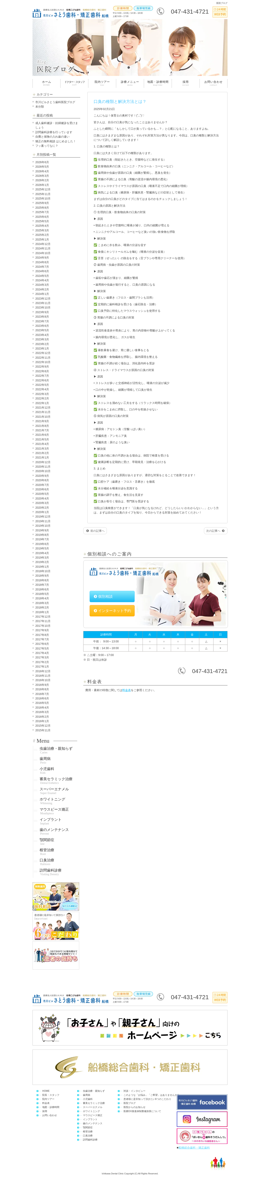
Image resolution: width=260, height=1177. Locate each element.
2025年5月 (42, 221)
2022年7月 (42, 375)
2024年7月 (42, 266)
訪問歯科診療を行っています (53, 132)
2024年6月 (42, 271)
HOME (46, 1091)
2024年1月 (42, 294)
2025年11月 (43, 194)
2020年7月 (42, 485)
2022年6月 (42, 380)
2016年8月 (42, 689)
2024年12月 (43, 244)
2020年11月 (43, 466)
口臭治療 (47, 862)
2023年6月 (42, 325)
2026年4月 (42, 171)
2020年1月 (42, 512)
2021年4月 (42, 444)
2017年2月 (42, 662)
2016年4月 (42, 707)
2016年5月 (42, 702)
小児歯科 (47, 771)
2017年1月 (42, 666)
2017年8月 (42, 635)
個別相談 (103, 596)
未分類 (39, 106)
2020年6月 (42, 489)
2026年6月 (42, 162)
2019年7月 (42, 539)
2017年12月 (43, 616)
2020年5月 (42, 493)
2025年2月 (42, 234)
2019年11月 (43, 521)
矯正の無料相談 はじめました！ (55, 141)
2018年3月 (42, 603)
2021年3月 (42, 448)
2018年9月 (42, 575)
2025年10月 (43, 198)
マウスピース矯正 (54, 811)
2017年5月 (42, 648)
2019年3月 (42, 557)
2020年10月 (43, 471)
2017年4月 (42, 653)
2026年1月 (42, 185)
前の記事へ (95, 530)
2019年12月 (43, 516)
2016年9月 (42, 684)
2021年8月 (42, 425)
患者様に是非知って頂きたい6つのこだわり (147, 1099)
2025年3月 (42, 230)
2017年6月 (42, 643)
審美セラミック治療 (56, 781)
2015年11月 (43, 730)
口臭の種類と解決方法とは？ (120, 101)
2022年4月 (42, 389)
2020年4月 (42, 498)
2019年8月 (42, 534)
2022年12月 (43, 353)
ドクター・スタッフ (74, 83)
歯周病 (45, 760)
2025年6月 (42, 216)
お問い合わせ (213, 83)
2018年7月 (42, 584)
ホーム (46, 83)
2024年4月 (42, 280)
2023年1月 (42, 348)
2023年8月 (42, 316)
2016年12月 (43, 671)
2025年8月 (42, 207)
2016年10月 (43, 680)
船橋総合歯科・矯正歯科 (194, 1147)
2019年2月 (42, 562)
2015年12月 (43, 725)
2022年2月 (42, 398)
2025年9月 (42, 203)
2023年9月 (42, 312)
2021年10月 (43, 416)
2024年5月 (42, 275)
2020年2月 (42, 507)
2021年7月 (42, 430)
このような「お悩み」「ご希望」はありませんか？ (152, 1095)
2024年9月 (42, 257)
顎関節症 (47, 842)
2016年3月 (42, 712)
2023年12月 (43, 298)
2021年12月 (43, 407)
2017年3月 (42, 657)
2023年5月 (42, 330)
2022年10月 (43, 362)
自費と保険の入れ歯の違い (52, 136)
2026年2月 (42, 180)
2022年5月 (42, 384)
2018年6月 (42, 589)
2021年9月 (42, 421)
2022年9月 (42, 366)
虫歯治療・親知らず (56, 750)
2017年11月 (43, 621)
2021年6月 (42, 434)
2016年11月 (43, 675)
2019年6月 (42, 544)
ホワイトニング (52, 801)
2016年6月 (42, 698)
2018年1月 (42, 612)
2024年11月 (43, 248)
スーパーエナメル (54, 791)
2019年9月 (42, 530)
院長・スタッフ (50, 1095)
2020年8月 (42, 480)
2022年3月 (42, 394)
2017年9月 (42, 630)
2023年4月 (42, 335)
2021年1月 (42, 457)
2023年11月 (43, 303)
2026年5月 (42, 166)
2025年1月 (42, 239)
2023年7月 (42, 321)
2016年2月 (42, 716)
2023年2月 (42, 344)
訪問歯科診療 (51, 872)
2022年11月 (43, 357)
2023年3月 (42, 339)
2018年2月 (42, 607)
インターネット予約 (112, 611)
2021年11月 (43, 412)
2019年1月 (42, 566)
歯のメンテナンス (54, 831)
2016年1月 (42, 721)
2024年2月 (42, 289)
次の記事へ (215, 530)
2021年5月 (42, 439)
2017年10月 (43, 625)
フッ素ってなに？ (46, 145)
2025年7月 (42, 212)
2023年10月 (43, 307)
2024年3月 (42, 284)
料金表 (126, 690)
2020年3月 (42, 503)
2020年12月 (43, 462)
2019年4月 (42, 553)
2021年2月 (42, 453)
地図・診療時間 (158, 83)
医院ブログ (130, 1103)
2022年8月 (42, 371)
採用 (185, 83)
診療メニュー (130, 83)
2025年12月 (43, 189)
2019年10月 (43, 525)
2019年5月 (42, 548)
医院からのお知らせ (134, 1107)
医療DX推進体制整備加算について (142, 1111)
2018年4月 (42, 598)
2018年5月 (42, 594)
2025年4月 (42, 225)
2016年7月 (42, 694)
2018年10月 (43, 571)
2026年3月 (42, 175)
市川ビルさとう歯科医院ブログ (55, 102)
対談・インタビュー (134, 1091)
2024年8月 (42, 262)
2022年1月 (42, 403)
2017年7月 (42, 639)
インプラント (51, 821)
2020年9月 (42, 475)
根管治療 (47, 852)
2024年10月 (43, 253)
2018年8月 (42, 580)
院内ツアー (102, 83)
